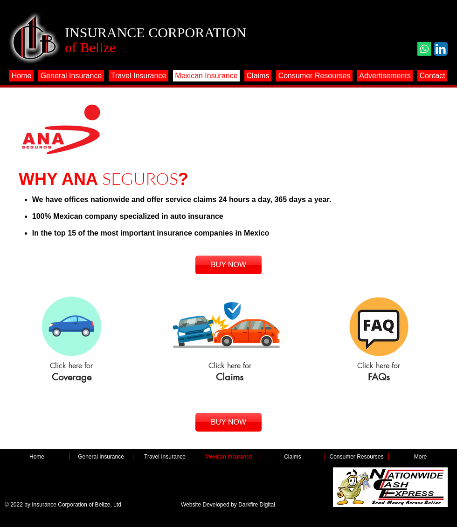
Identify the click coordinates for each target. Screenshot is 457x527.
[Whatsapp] (424, 49)
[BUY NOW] (228, 265)
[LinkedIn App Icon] (441, 49)
